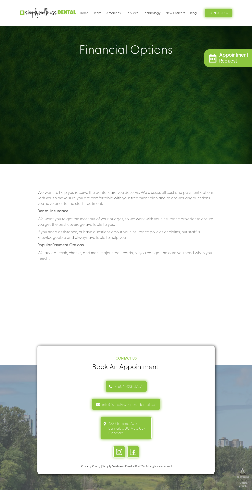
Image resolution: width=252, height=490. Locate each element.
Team (97, 13)
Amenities (113, 13)
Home (84, 13)
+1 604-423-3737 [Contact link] (128, 386)
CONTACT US (218, 13)
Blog (193, 13)
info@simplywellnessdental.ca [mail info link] (128, 404)
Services (132, 13)
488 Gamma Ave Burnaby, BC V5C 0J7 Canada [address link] (126, 428)
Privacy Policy (90, 466)
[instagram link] (119, 451)
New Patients (175, 13)
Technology (152, 13)
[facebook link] (133, 451)
